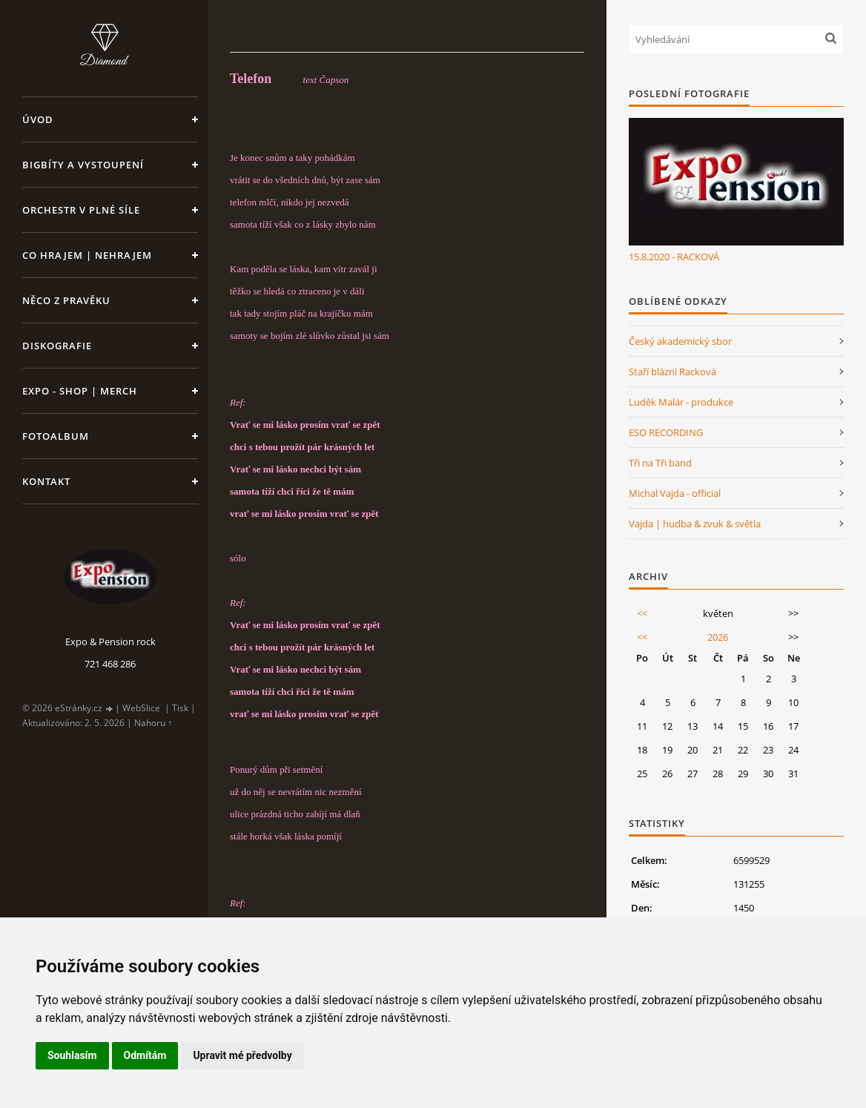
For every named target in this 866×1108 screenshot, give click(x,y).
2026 (717, 637)
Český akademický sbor (680, 341)
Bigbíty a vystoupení (83, 164)
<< (642, 613)
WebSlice (141, 708)
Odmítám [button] (145, 1055)
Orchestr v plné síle (81, 210)
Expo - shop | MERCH (79, 391)
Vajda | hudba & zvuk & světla (695, 523)
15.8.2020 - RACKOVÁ (674, 256)
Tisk (180, 708)
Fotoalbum (55, 436)
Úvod (37, 119)
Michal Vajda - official (675, 493)
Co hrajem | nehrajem (87, 255)
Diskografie (57, 345)
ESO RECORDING (666, 432)
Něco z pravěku (66, 300)
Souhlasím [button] (72, 1055)
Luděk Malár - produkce (681, 402)
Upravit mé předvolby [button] (242, 1055)
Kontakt (46, 481)
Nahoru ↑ (153, 722)
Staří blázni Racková (672, 371)
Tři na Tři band (660, 462)
